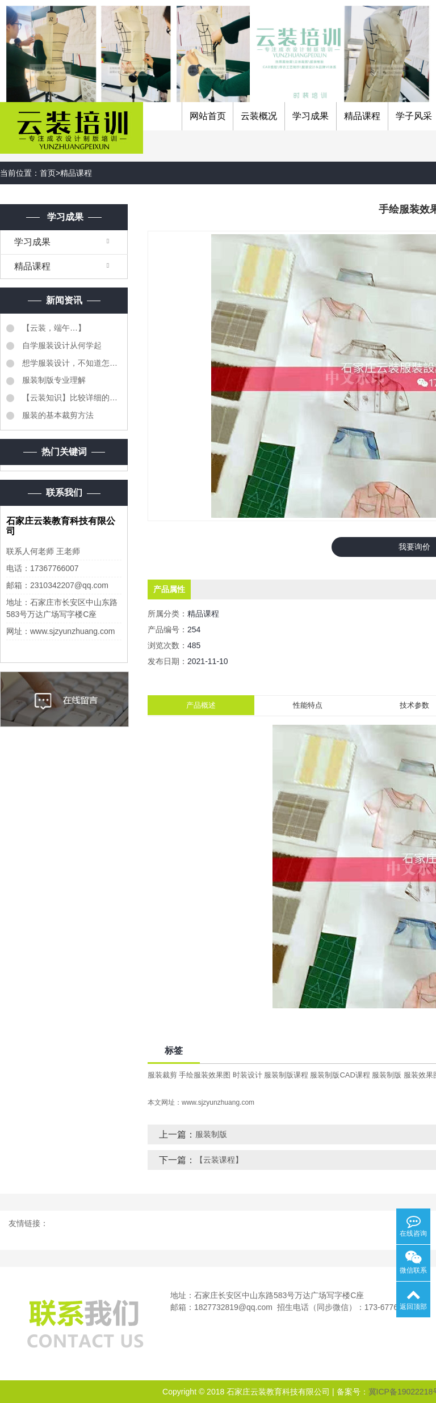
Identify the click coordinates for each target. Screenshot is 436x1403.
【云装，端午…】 (53, 327)
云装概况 (259, 116)
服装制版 (386, 1075)
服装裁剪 (162, 1075)
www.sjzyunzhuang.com (218, 1102)
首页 (48, 173)
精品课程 (362, 116)
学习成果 (310, 116)
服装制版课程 (286, 1075)
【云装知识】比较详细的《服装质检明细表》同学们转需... (70, 397)
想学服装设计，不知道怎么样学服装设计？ (70, 362)
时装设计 (247, 1075)
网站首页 (208, 116)
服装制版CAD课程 (340, 1075)
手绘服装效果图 (204, 1075)
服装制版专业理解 (53, 379)
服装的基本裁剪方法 (57, 415)
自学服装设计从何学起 (61, 345)
